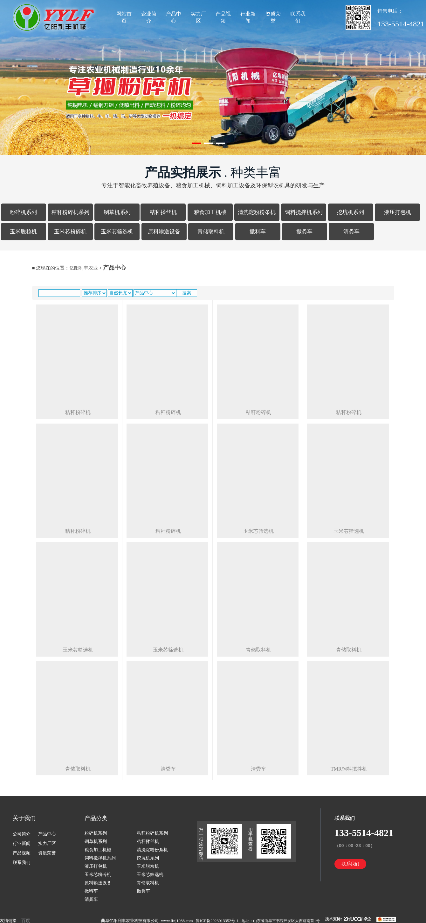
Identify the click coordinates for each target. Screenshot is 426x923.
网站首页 (124, 17)
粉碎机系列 (23, 212)
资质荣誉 (273, 17)
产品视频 (223, 17)
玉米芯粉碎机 (70, 232)
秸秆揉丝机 (163, 212)
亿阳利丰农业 (83, 268)
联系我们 (298, 17)
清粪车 (351, 232)
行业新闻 (248, 17)
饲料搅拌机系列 (304, 212)
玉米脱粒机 (23, 232)
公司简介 (22, 834)
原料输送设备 (164, 232)
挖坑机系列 (350, 212)
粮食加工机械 (210, 212)
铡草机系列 (117, 212)
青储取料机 (210, 232)
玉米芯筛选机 (117, 232)
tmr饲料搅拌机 (349, 769)
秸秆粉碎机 (78, 412)
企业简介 (148, 17)
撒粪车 (304, 232)
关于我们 (24, 818)
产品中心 (173, 17)
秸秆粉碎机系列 (70, 212)
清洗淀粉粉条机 (257, 212)
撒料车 (258, 232)
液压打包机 (397, 212)
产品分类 (96, 818)
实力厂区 (198, 17)
